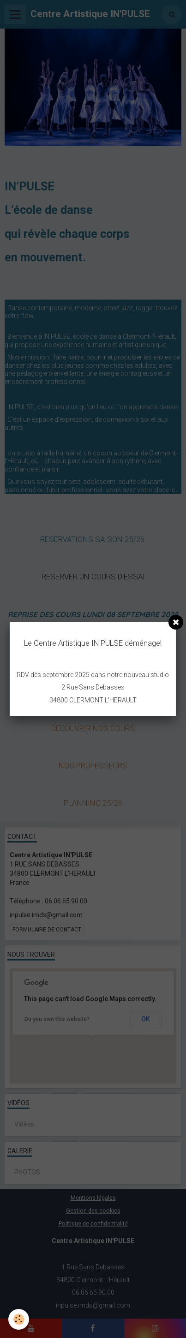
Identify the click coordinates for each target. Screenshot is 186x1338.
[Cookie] (18, 1319)
